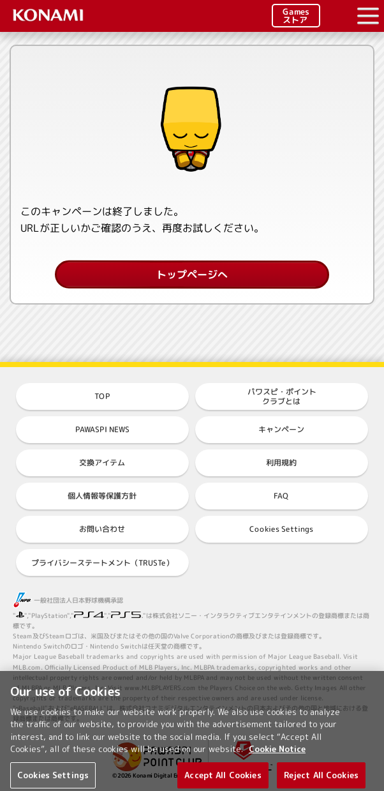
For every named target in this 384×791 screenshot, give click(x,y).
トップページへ (192, 274)
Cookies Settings (281, 529)
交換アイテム (102, 462)
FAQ (281, 495)
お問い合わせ (102, 529)
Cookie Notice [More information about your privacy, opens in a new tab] (277, 754)
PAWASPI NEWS (102, 429)
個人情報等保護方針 (102, 495)
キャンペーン (281, 429)
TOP (102, 396)
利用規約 (281, 462)
